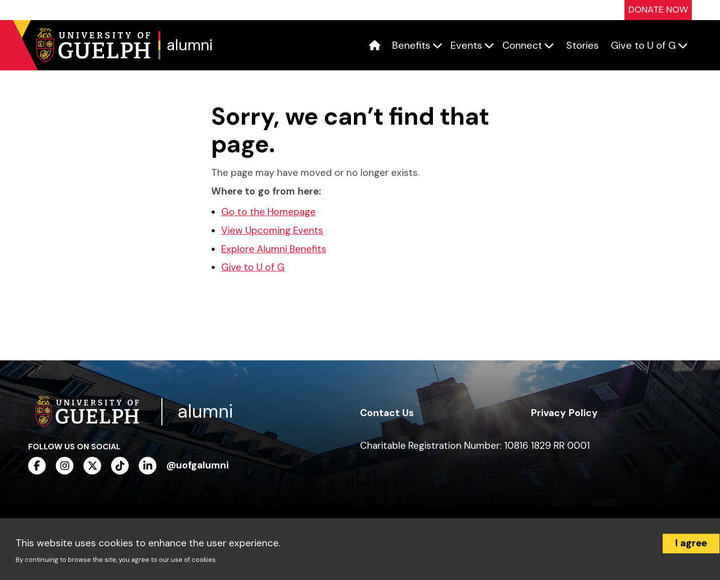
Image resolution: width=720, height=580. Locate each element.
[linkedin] (147, 465)
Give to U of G (253, 267)
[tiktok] (120, 465)
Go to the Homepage (268, 212)
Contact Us (387, 413)
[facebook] (37, 465)
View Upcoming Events (272, 230)
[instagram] (64, 465)
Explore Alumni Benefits (273, 249)
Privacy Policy (564, 413)
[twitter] (92, 465)
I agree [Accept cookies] (691, 543)
